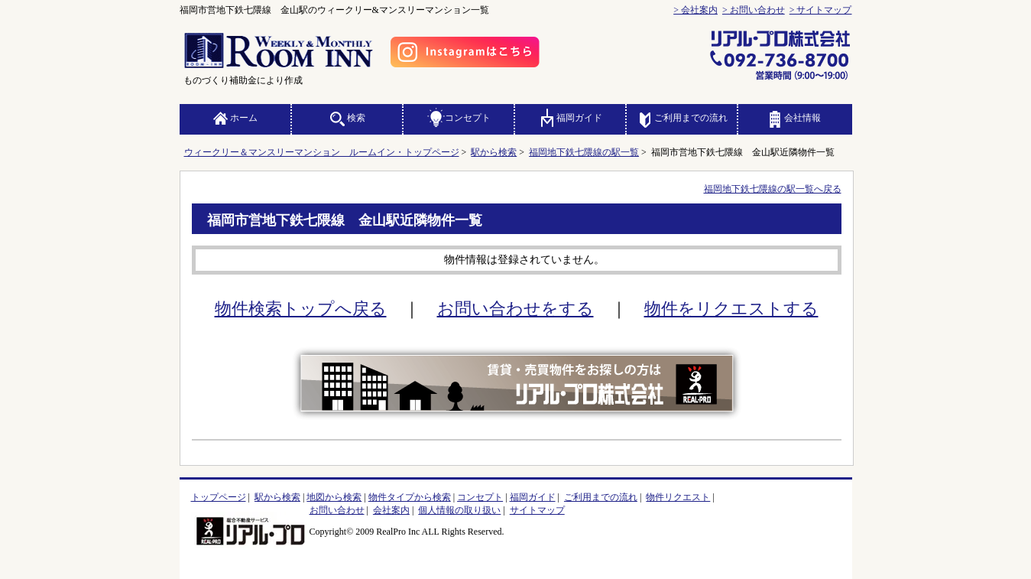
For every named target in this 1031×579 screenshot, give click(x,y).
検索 (347, 117)
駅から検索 (494, 152)
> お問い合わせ (753, 10)
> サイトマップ (820, 10)
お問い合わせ (337, 510)
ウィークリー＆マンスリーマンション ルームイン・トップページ (321, 152)
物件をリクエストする (731, 308)
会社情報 (793, 117)
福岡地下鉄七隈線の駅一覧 (584, 152)
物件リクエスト (678, 497)
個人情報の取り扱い (459, 510)
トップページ (218, 497)
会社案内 (391, 510)
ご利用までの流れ (682, 117)
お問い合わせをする (515, 308)
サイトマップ (537, 510)
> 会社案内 (695, 10)
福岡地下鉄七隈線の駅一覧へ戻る (772, 189)
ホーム (235, 117)
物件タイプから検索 (409, 497)
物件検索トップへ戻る (301, 308)
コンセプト (458, 117)
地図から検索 (333, 497)
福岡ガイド (570, 117)
